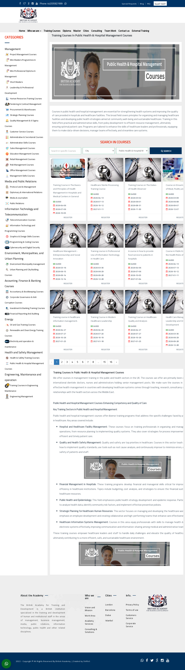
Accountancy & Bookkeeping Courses (24, 292)
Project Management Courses (20, 54)
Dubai (108, 615)
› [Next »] (116, 362)
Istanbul (109, 620)
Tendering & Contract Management (23, 104)
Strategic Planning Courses (19, 115)
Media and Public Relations (21, 181)
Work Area (90, 616)
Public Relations (14, 203)
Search (166, 151)
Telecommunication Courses (20, 220)
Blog (142, 4)
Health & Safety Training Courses (22, 358)
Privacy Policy (132, 604)
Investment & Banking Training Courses (25, 308)
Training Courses (52, 31)
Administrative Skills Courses (20, 143)
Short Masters (14, 82)
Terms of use (132, 610)
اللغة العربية (160, 4)
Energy (9, 319)
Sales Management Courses (20, 148)
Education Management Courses (22, 154)
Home (22, 31)
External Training (140, 31)
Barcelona (110, 610)
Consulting (96, 31)
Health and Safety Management (24, 352)
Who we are (34, 31)
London (109, 604)
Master (77, 31)
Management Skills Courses (20, 176)
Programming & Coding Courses (22, 242)
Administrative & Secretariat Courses (24, 137)
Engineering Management (19, 396)
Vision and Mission (90, 609)
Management (13, 49)
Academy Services (89, 622)
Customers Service (131, 616)
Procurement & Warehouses (20, 110)
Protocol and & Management (20, 187)
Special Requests (129, 4)
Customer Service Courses (19, 132)
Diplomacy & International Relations (23, 192)
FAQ (148, 4)
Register (68, 217)
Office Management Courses (20, 170)
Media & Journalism (16, 198)
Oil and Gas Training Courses (20, 325)
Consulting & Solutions (91, 630)
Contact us (124, 31)
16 (111, 362)
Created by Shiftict (81, 661)
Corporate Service (131, 624)
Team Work (110, 31)
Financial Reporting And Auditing (22, 314)
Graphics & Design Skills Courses (22, 236)
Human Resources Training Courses (23, 99)
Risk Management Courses (19, 165)
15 (104, 362)
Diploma (67, 31)
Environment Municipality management (25, 264)
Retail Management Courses (20, 159)
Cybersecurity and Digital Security (22, 247)
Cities (86, 31)
